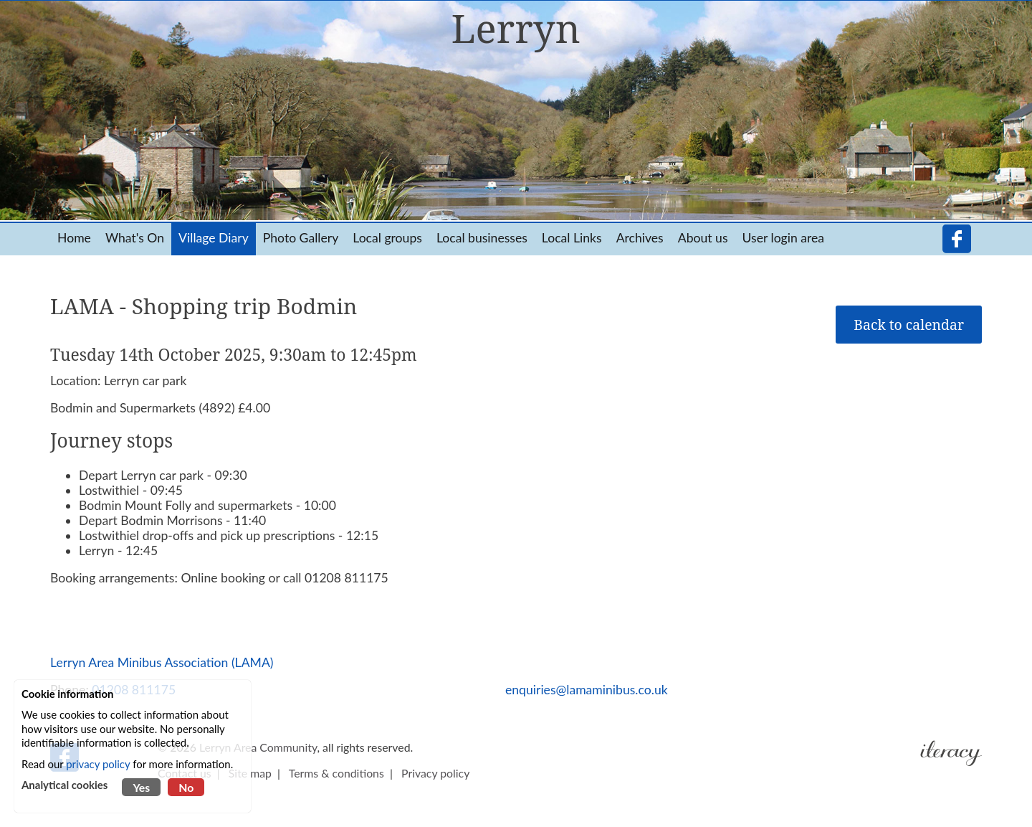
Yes (141, 787)
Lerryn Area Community (258, 747)
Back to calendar (909, 324)
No (186, 787)
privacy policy (98, 763)
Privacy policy (435, 773)
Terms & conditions (336, 773)
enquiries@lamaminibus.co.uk (586, 689)
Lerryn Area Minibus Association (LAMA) (162, 662)
